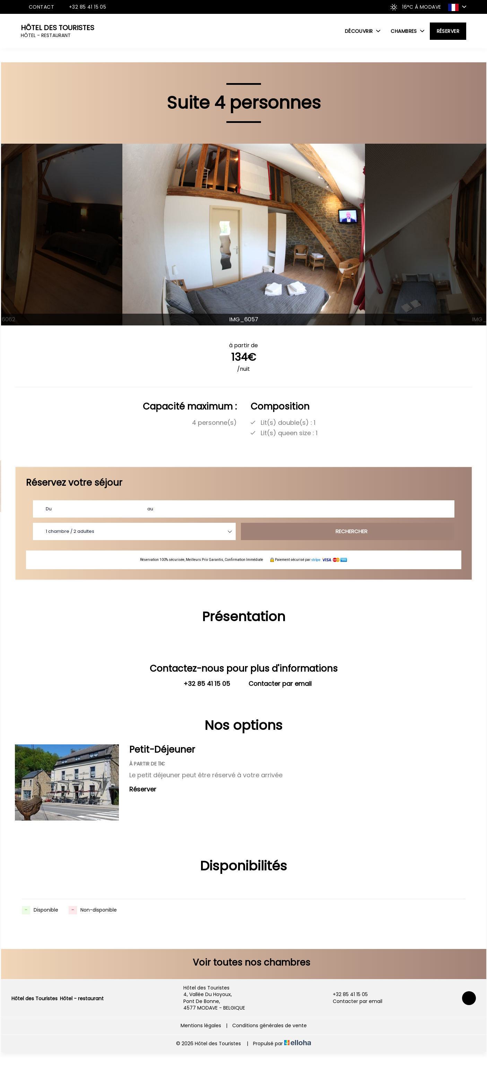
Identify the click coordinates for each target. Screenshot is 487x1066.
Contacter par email (353, 1001)
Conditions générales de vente (269, 1025)
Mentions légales (201, 1025)
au (150, 508)
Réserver (448, 31)
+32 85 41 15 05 (346, 994)
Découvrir (363, 31)
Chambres (407, 31)
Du (49, 508)
